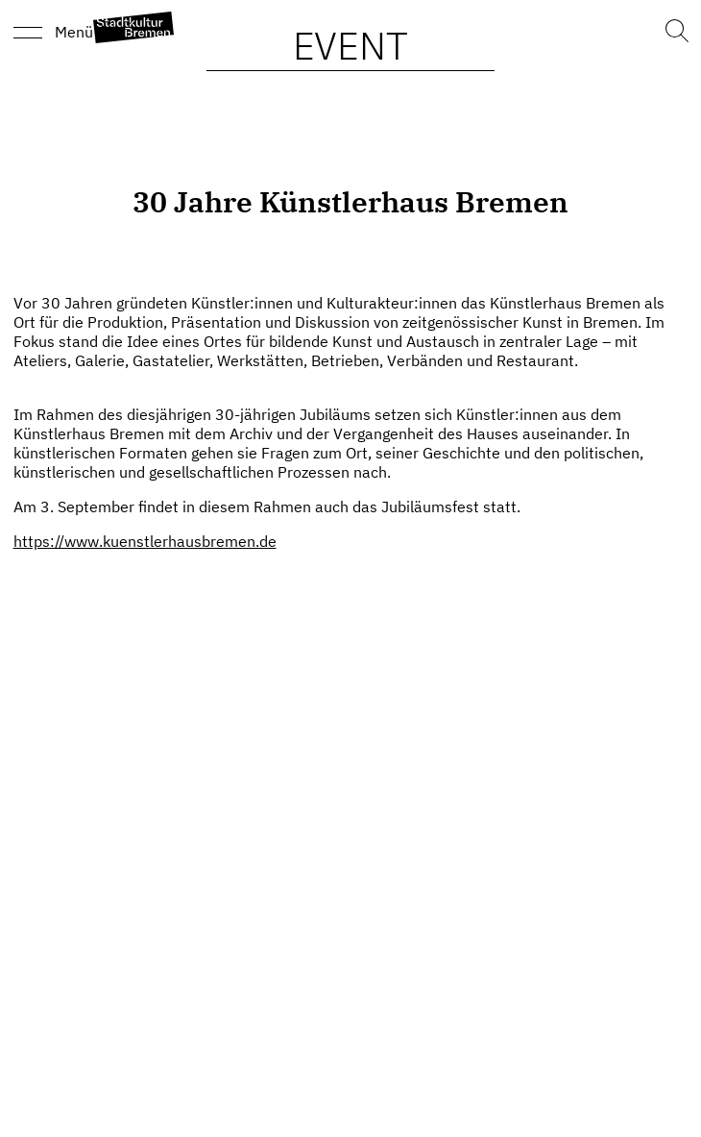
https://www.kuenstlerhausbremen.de (145, 541)
